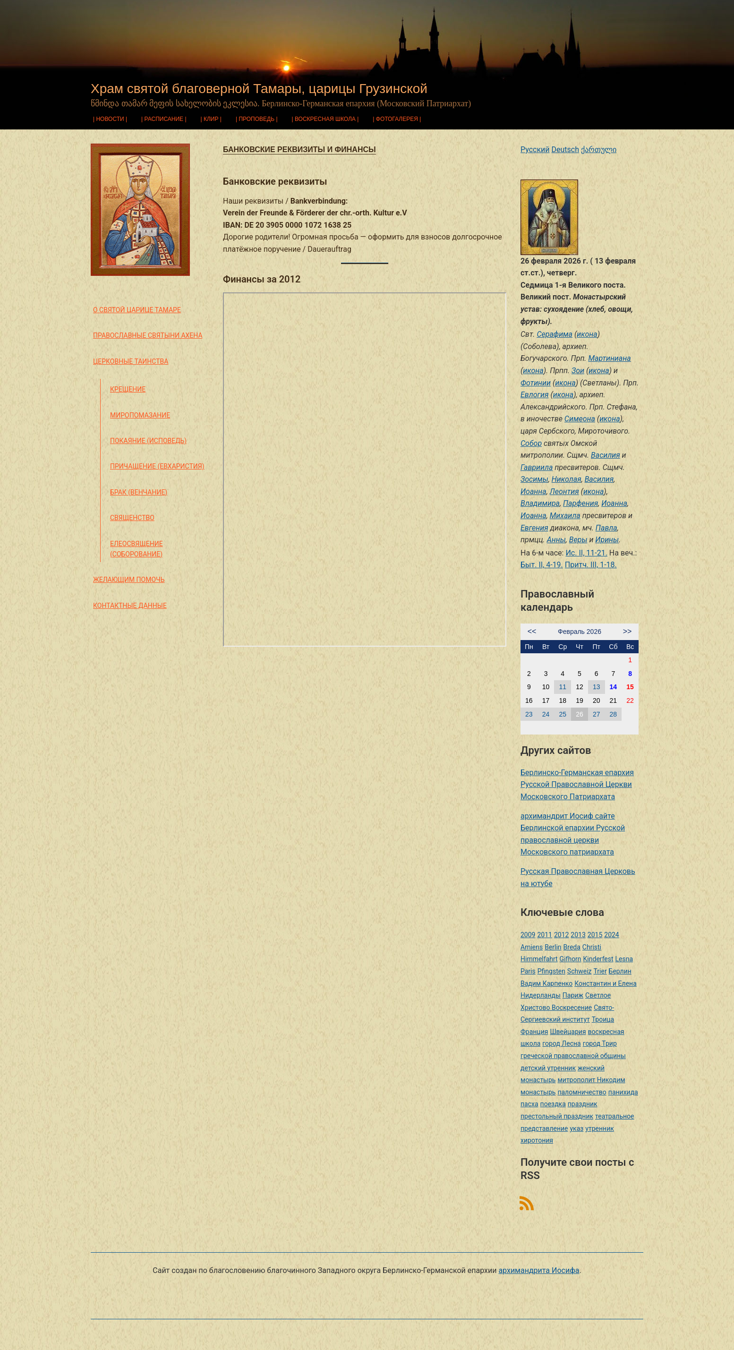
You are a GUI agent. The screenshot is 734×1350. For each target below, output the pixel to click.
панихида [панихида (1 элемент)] (623, 1092)
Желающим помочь (128, 579)
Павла (606, 527)
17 (546, 700)
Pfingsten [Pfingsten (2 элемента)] (551, 971)
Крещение (127, 389)
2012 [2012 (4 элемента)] (561, 935)
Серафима (554, 334)
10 (546, 687)
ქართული (598, 149)
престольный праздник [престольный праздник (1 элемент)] (557, 1116)
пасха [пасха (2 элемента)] (529, 1104)
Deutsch (565, 149)
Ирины (607, 539)
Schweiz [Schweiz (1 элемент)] (579, 971)
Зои (578, 370)
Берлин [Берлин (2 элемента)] (620, 971)
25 (562, 714)
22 (630, 700)
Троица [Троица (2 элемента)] (603, 1019)
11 (562, 687)
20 (596, 700)
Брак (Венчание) (138, 492)
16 (529, 700)
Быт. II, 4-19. (542, 564)
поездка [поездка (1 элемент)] (553, 1104)
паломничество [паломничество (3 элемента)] (581, 1092)
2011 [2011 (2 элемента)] (544, 935)
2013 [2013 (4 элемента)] (578, 935)
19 (579, 700)
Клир (211, 119)
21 (613, 700)
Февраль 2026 (579, 631)
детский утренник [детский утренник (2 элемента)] (548, 1068)
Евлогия (535, 394)
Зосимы (534, 479)
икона (587, 334)
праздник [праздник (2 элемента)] (582, 1104)
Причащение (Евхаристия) (157, 466)
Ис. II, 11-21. (586, 552)
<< (532, 631)
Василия (605, 455)
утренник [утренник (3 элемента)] (599, 1128)
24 (546, 714)
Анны (556, 539)
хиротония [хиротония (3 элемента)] (537, 1140)
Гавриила (537, 467)
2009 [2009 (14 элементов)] (528, 935)
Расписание (164, 119)
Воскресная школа (325, 119)
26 (579, 714)
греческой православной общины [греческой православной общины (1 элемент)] (573, 1055)
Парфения (580, 503)
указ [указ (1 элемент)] (576, 1128)
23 (529, 714)
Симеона (579, 418)
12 (579, 687)
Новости (110, 119)
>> (627, 631)
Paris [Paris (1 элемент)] (528, 971)
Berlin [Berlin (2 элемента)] (553, 947)
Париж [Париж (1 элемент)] (573, 995)
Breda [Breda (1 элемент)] (571, 947)
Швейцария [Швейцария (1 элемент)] (568, 1031)
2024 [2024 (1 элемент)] (611, 935)
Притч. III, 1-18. (591, 564)
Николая (566, 479)
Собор (531, 443)
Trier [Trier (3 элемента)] (599, 971)
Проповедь (256, 119)
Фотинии (536, 382)
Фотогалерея (397, 119)
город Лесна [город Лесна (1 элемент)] (561, 1043)
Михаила (565, 515)
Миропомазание (140, 415)
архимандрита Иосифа (538, 1270)
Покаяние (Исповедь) (148, 440)
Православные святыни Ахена (148, 335)
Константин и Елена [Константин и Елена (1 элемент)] (605, 983)
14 (613, 687)
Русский (535, 149)
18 (562, 700)
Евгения (534, 527)
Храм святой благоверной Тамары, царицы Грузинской (259, 88)
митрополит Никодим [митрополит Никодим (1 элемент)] (591, 1080)
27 (596, 714)
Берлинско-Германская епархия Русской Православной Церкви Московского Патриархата (577, 784)
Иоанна (533, 491)
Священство (132, 517)
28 (613, 714)
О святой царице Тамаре (137, 310)
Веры (578, 539)
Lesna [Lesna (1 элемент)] (624, 959)
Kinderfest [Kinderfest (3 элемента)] (598, 959)
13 (596, 687)
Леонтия (564, 491)
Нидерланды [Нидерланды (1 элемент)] (541, 995)
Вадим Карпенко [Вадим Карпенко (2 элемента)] (546, 983)
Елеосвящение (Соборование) (136, 549)
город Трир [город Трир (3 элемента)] (600, 1043)
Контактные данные (130, 605)
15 (630, 687)
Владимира (540, 503)
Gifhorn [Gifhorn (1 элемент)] (570, 959)
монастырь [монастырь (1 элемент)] (538, 1092)
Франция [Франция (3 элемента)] (534, 1031)
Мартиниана (609, 358)
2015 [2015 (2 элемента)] (595, 935)
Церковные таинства (130, 361)
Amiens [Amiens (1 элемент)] (532, 947)
